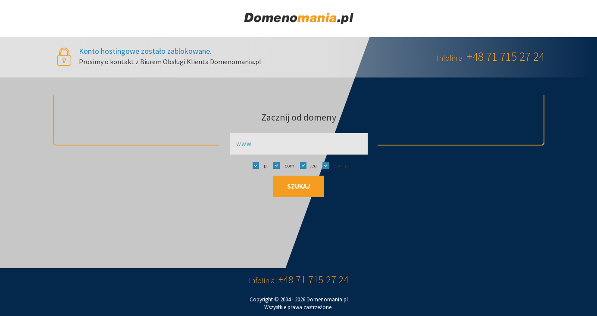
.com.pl (333, 165)
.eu (306, 165)
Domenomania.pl (327, 299)
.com (281, 165)
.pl (258, 165)
